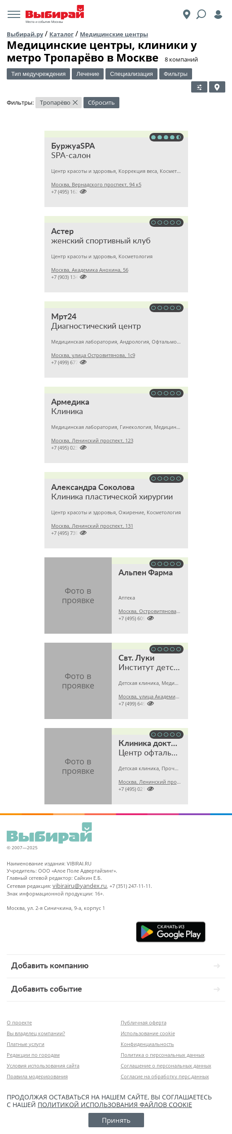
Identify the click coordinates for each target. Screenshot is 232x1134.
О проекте (19, 1022)
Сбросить (101, 102)
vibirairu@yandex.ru (80, 886)
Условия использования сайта (43, 1065)
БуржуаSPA (73, 146)
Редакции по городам (33, 1054)
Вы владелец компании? (36, 1033)
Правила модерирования (37, 1076)
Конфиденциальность (147, 1044)
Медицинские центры (114, 34)
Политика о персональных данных (163, 1054)
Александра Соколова (93, 488)
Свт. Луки (136, 658)
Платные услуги (25, 1044)
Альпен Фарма (145, 573)
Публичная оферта (143, 1022)
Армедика (70, 402)
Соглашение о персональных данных (166, 1065)
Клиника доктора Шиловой (170, 744)
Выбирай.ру (25, 34)
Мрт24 (63, 317)
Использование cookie (148, 1033)
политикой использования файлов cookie (115, 1104)
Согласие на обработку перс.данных (165, 1076)
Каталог (61, 34)
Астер (62, 232)
